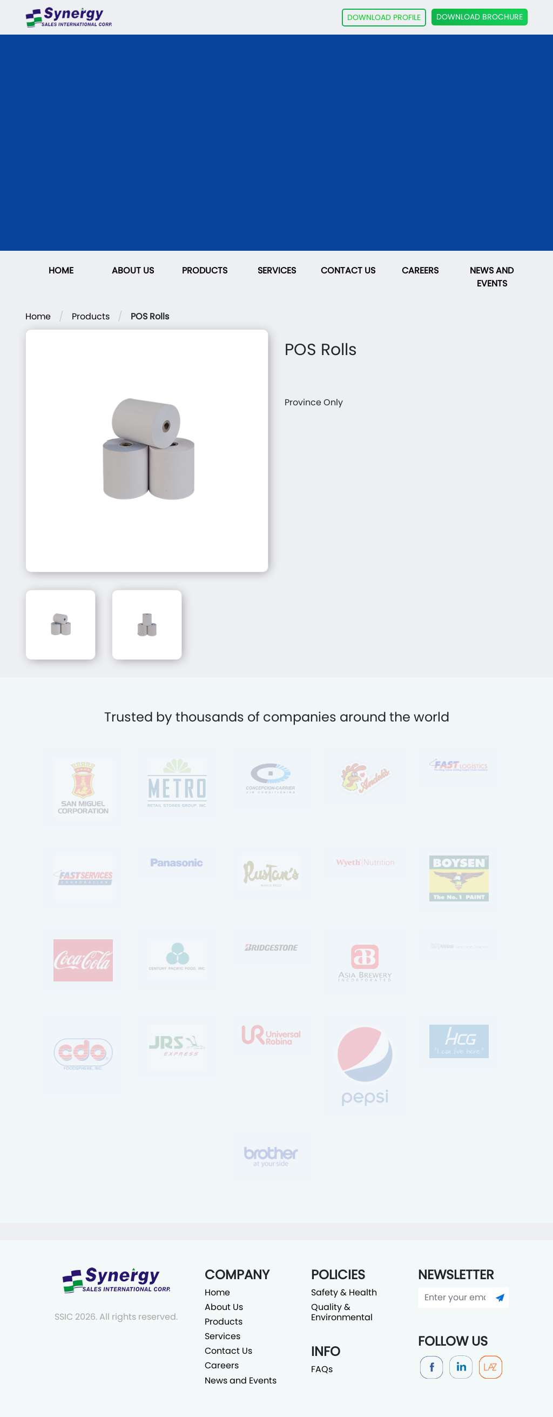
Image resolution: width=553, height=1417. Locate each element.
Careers (420, 270)
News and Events (492, 277)
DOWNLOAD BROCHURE (479, 16)
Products (204, 270)
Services (277, 270)
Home (61, 270)
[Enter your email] (455, 1297)
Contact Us (348, 270)
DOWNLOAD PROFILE (384, 17)
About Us (133, 270)
